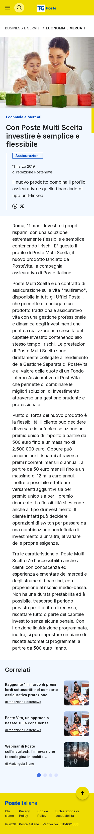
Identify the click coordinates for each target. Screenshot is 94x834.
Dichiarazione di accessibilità (67, 813)
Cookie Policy (42, 813)
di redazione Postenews (23, 701)
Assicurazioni (28, 155)
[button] (39, 775)
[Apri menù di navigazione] (7, 8)
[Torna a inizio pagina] (82, 793)
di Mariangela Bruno (19, 763)
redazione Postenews (34, 172)
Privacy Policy (24, 813)
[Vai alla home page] (47, 7)
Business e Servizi (23, 28)
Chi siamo (9, 813)
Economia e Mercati (65, 28)
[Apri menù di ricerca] (19, 8)
